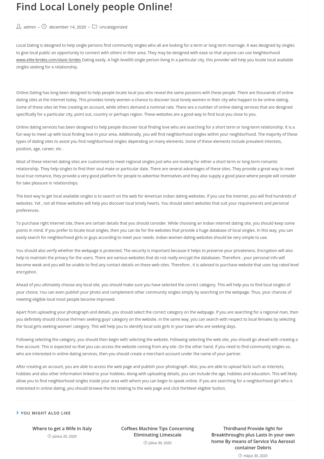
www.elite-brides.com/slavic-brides (48, 59)
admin (30, 27)
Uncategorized (113, 27)
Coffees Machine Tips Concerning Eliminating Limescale (157, 431)
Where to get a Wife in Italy (62, 428)
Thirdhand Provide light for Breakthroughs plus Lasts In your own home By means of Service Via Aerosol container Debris (253, 438)
